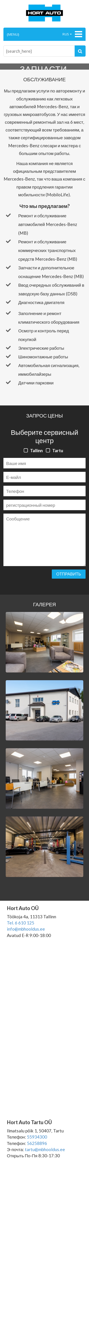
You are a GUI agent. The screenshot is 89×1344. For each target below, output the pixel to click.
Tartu (57, 450)
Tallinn (36, 450)
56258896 (37, 1143)
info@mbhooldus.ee (26, 929)
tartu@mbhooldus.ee (45, 1149)
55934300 (37, 1136)
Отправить (68, 573)
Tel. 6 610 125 (20, 922)
